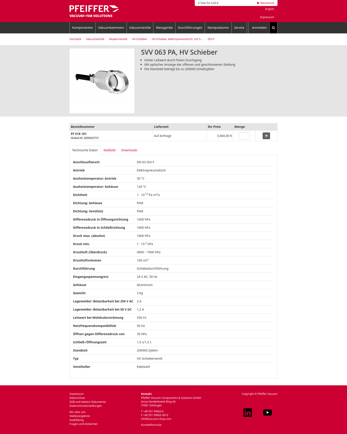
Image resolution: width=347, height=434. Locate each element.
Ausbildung (76, 420)
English (269, 9)
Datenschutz (77, 398)
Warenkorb (265, 3)
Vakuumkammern (111, 27)
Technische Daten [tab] (85, 150)
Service (239, 27)
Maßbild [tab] (110, 150)
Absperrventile (118, 39)
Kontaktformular (151, 425)
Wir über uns (77, 412)
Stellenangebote (79, 416)
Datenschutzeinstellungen (85, 406)
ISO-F (211, 39)
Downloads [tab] (129, 150)
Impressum (267, 17)
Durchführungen (190, 27)
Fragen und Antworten (83, 424)
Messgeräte (164, 27)
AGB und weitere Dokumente (87, 402)
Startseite (75, 39)
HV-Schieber (139, 39)
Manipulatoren (218, 27)
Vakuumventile (140, 27)
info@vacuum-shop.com (156, 419)
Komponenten (82, 27)
